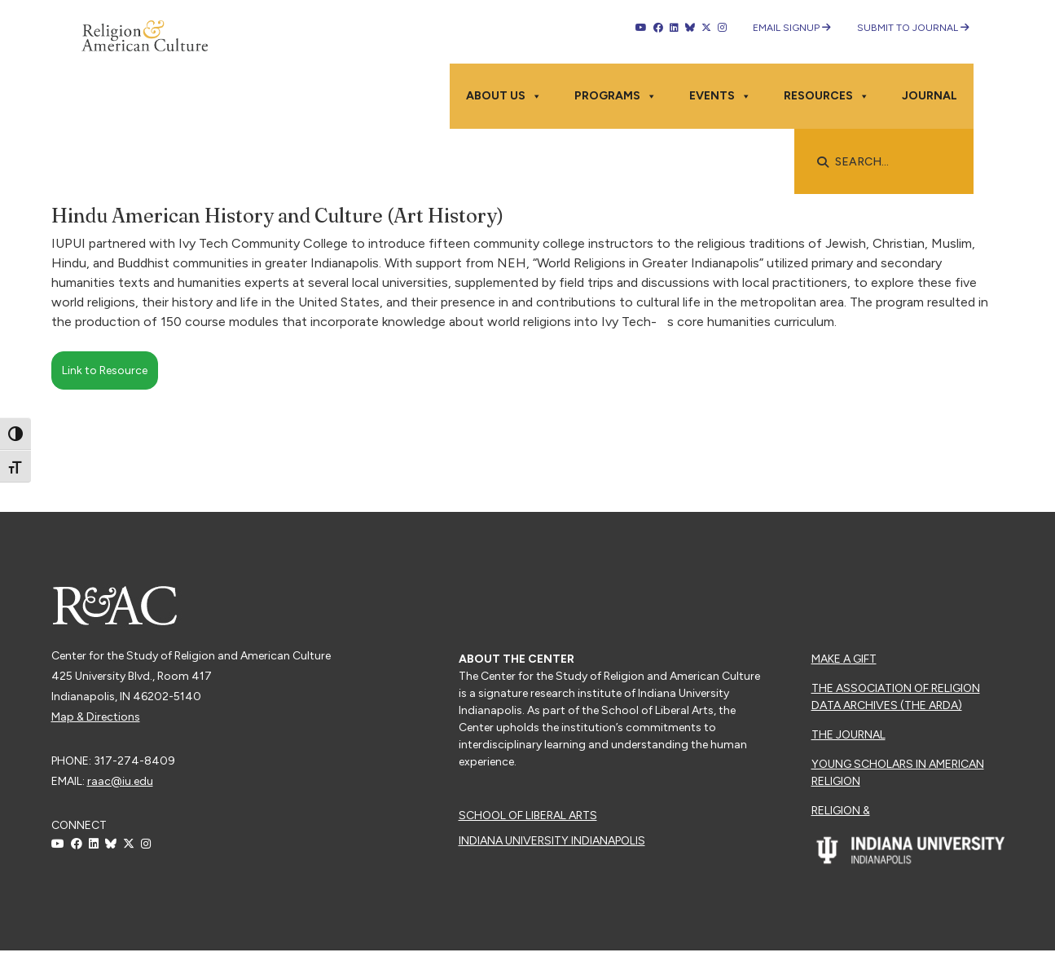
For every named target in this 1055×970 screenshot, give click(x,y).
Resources (826, 96)
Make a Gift (844, 659)
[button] (823, 162)
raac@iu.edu (120, 781)
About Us (504, 96)
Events (720, 96)
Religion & (840, 811)
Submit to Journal (913, 27)
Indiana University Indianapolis (552, 841)
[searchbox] (892, 162)
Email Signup (792, 27)
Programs (615, 96)
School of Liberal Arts (528, 815)
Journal (929, 96)
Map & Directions (95, 717)
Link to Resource (104, 370)
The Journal (848, 735)
